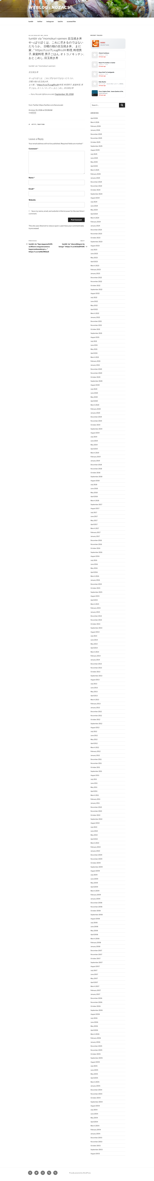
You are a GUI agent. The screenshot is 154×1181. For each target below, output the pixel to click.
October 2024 (95, 193)
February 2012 (95, 754)
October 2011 (95, 770)
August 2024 (95, 201)
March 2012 (95, 750)
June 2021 (94, 348)
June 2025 (94, 161)
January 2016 (95, 583)
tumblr (30, 21)
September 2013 (96, 679)
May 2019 (94, 448)
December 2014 (96, 619)
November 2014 (96, 623)
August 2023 (95, 249)
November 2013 (96, 671)
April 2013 (94, 699)
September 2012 (96, 726)
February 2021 (95, 364)
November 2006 (96, 1005)
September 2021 (96, 336)
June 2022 (94, 304)
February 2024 (96, 225)
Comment (33, 149)
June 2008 (94, 929)
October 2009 (96, 866)
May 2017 (94, 523)
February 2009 (96, 898)
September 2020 (96, 384)
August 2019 (95, 436)
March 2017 (95, 531)
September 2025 (96, 149)
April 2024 (94, 217)
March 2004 (95, 1129)
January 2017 (95, 539)
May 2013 (94, 694)
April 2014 (94, 651)
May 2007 (94, 981)
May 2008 (94, 933)
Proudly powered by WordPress (80, 1176)
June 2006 (94, 1025)
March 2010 (95, 846)
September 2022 (96, 292)
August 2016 (95, 559)
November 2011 (96, 766)
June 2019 (94, 444)
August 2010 (95, 826)
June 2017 (94, 519)
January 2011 (95, 806)
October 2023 (95, 241)
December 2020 (96, 372)
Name (32, 178)
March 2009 (95, 894)
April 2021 (94, 356)
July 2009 (94, 878)
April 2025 (94, 169)
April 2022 (94, 312)
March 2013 (95, 702)
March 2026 (95, 125)
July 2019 (94, 440)
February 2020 (96, 412)
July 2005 (94, 1069)
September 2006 (97, 1013)
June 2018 (94, 491)
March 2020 (95, 408)
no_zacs (44, 35)
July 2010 (94, 830)
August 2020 (95, 388)
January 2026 (95, 133)
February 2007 (96, 993)
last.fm (60, 21)
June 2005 (94, 1073)
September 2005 (97, 1061)
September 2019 (96, 432)
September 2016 (96, 555)
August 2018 (95, 483)
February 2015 (96, 611)
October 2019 (95, 428)
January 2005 (95, 1089)
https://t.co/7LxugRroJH (48, 85)
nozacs (103, 43)
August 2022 (95, 296)
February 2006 (96, 1041)
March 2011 (95, 798)
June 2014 (94, 643)
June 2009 (94, 882)
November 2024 (96, 189)
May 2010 (94, 838)
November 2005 (96, 1053)
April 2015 (94, 603)
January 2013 (95, 710)
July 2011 (94, 782)
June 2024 (94, 209)
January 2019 (95, 464)
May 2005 (94, 1077)
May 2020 (94, 400)
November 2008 (96, 910)
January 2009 (95, 902)
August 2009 (95, 874)
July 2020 (94, 392)
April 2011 (94, 794)
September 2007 (96, 965)
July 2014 (94, 639)
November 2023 (96, 236)
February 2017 (95, 535)
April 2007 (94, 985)
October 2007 (95, 961)
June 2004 (94, 1117)
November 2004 (96, 1097)
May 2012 (94, 742)
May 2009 (94, 886)
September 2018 (96, 479)
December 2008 (96, 906)
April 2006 (94, 1033)
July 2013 (94, 687)
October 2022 (95, 288)
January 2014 (95, 663)
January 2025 (95, 181)
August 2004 (95, 1109)
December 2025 (96, 137)
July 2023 (94, 252)
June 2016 (94, 567)
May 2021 (94, 352)
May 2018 (94, 495)
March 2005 (95, 1085)
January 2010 (95, 854)
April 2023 (94, 264)
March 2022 (95, 316)
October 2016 (95, 551)
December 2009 (96, 858)
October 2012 (95, 722)
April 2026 (94, 121)
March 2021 (95, 360)
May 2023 (94, 260)
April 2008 (94, 937)
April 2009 (94, 890)
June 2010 (94, 834)
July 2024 (94, 205)
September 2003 (97, 1152)
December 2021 (96, 324)
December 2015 (96, 587)
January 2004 (95, 1137)
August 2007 (95, 969)
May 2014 (94, 647)
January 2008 (95, 949)
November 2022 (96, 284)
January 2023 (95, 276)
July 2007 (94, 973)
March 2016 (95, 579)
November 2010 (96, 814)
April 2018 (94, 499)
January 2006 (95, 1045)
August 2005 (95, 1065)
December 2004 (96, 1093)
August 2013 (95, 683)
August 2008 (95, 922)
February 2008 (96, 945)
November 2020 (96, 376)
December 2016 (96, 543)
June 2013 (94, 691)
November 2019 (96, 424)
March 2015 (95, 607)
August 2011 (95, 778)
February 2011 (95, 802)
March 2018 (95, 503)
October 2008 (96, 914)
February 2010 (96, 850)
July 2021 (94, 344)
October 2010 (95, 818)
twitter (39, 21)
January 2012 (95, 758)
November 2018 (96, 472)
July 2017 (94, 515)
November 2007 (96, 957)
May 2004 (94, 1121)
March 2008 (95, 941)
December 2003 (96, 1140)
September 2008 (97, 917)
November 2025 (96, 141)
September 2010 (96, 822)
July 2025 (94, 157)
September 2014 (96, 631)
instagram (50, 21)
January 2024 (95, 229)
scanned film (71, 21)
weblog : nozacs (49, 7)
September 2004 (97, 1105)
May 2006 (94, 1029)
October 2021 (95, 332)
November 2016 (96, 547)
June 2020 (94, 396)
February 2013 (96, 706)
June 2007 (94, 977)
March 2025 (95, 173)
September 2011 (96, 774)
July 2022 (94, 300)
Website (32, 200)
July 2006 (94, 1021)
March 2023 (95, 268)
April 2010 (94, 842)
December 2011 (96, 762)
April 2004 (94, 1125)
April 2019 (94, 452)
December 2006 (96, 1001)
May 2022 (94, 308)
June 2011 (94, 786)
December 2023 (96, 233)
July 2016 (94, 563)
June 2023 (94, 256)
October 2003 (96, 1148)
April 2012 (94, 746)
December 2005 (96, 1049)
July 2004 (94, 1113)
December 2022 (96, 280)
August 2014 (95, 635)
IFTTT (33, 113)
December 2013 (96, 667)
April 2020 (94, 404)
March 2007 (95, 989)
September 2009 (97, 870)
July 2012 (94, 734)
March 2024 (95, 221)
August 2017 (95, 511)
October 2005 (96, 1057)
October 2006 (96, 1009)
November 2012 (96, 718)
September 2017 (96, 507)
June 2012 (94, 738)
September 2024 (96, 197)
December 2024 (96, 185)
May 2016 (94, 571)
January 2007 (95, 997)
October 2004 (96, 1101)
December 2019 (96, 420)
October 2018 (95, 475)
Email (31, 189)
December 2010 (96, 810)
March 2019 (95, 456)
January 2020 (95, 416)
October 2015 (95, 591)
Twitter (41, 124)
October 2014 (95, 627)
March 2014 (95, 655)
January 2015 (95, 615)
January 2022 (95, 320)
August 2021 (95, 340)
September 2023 (96, 244)
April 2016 (94, 575)
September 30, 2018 (64, 94)
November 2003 (96, 1145)
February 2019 (96, 460)
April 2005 (94, 1081)
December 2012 (96, 714)
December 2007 (96, 953)
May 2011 (94, 790)
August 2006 (95, 1017)
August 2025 (95, 153)
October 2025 (95, 145)
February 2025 (96, 177)
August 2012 (95, 730)
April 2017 (94, 527)
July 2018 (94, 487)
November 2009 (96, 862)
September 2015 (96, 595)
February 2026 (96, 129)
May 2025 (94, 165)
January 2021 (95, 368)
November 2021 (96, 328)
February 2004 (96, 1133)
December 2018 (96, 468)
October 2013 (95, 675)
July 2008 (94, 925)
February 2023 (96, 272)
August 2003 (95, 1156)
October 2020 (95, 380)
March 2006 (95, 1037)
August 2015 (95, 599)
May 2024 (94, 213)
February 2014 (96, 659)
